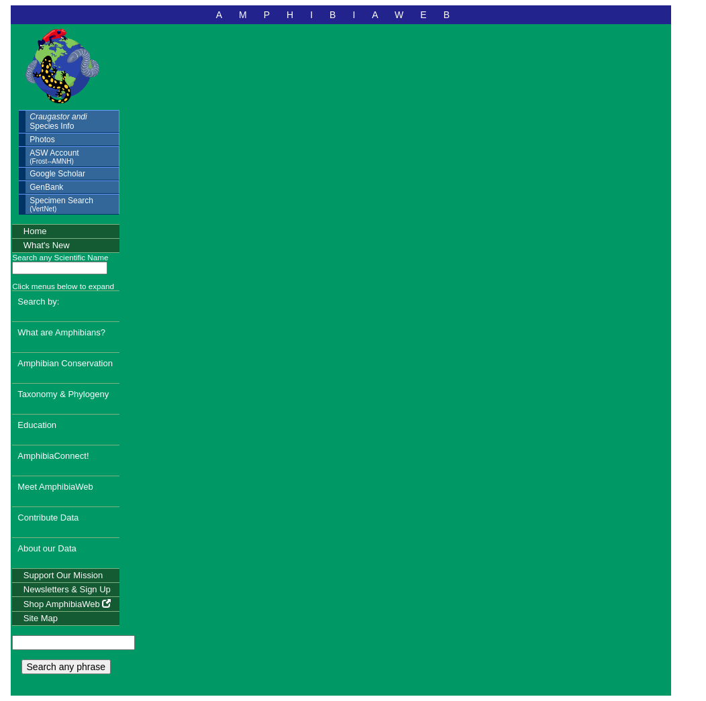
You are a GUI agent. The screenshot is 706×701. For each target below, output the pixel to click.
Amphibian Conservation (65, 363)
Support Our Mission (63, 575)
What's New (46, 245)
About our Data (46, 548)
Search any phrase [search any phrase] (66, 666)
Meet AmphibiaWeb (55, 487)
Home (35, 231)
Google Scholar (57, 173)
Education (36, 425)
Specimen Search (61, 204)
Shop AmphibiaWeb (67, 604)
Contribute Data (48, 518)
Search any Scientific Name (60, 257)
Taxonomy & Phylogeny (63, 394)
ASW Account (54, 156)
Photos (42, 139)
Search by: (38, 301)
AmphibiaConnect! (53, 456)
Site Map (40, 618)
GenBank (46, 187)
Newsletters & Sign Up (67, 589)
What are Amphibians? (61, 332)
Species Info (58, 121)
